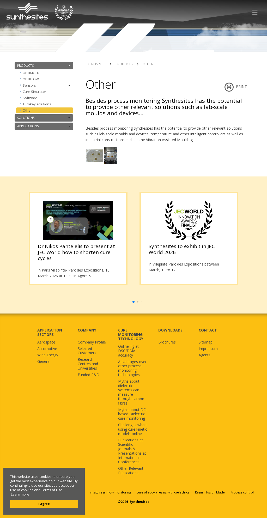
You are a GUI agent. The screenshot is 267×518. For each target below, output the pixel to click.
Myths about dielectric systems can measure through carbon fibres (131, 392)
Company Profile (92, 342)
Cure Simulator (34, 91)
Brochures (167, 342)
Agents (204, 355)
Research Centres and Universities (88, 363)
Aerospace (46, 342)
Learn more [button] (20, 494)
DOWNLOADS (170, 330)
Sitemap (206, 342)
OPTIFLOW (31, 79)
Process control (242, 492)
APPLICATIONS (43, 126)
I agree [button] (44, 504)
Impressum (208, 349)
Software (30, 97)
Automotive (47, 349)
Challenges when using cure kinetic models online (132, 429)
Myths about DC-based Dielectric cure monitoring (132, 414)
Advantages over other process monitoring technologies (132, 368)
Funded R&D (88, 375)
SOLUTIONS (43, 118)
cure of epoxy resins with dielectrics (163, 492)
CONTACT (208, 330)
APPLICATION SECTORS (49, 332)
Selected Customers (87, 351)
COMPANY (87, 330)
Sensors (46, 85)
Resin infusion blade (210, 492)
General (43, 361)
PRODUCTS (43, 65)
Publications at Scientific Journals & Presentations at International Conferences (132, 451)
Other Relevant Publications (130, 470)
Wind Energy (47, 355)
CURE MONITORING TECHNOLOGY (130, 334)
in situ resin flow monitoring (110, 492)
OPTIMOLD (31, 72)
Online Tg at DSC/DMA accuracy (128, 350)
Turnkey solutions (37, 104)
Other (27, 110)
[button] (133, 302)
